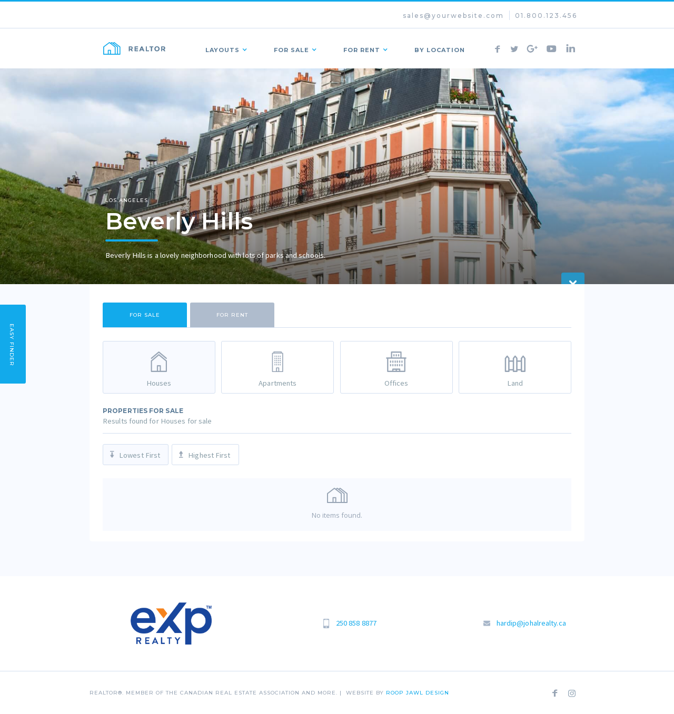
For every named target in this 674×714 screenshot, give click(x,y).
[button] (224, 48)
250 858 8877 (356, 623)
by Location (439, 50)
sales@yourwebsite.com (453, 15)
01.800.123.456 (546, 15)
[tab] (145, 315)
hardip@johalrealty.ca (531, 623)
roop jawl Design (417, 692)
